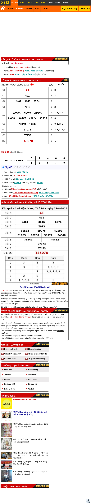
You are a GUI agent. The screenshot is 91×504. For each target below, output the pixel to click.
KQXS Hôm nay (69, 8)
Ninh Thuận (32, 376)
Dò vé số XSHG (10, 355)
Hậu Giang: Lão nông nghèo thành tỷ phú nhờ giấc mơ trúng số (30, 469)
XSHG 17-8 (6, 148)
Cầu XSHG (23, 168)
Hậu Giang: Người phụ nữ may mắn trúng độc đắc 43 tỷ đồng (30, 459)
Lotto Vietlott (9, 385)
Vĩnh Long (32, 371)
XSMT (28, 8)
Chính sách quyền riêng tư (63, 503)
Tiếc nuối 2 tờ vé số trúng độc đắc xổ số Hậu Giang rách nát (29, 437)
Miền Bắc (8, 366)
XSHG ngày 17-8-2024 (30, 77)
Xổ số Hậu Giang (16, 67)
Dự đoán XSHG (19, 172)
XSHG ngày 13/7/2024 (43, 192)
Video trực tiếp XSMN (12, 350)
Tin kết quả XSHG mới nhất (24, 396)
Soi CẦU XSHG (16, 60)
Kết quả (5, 60)
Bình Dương (33, 366)
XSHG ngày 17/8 (21, 63)
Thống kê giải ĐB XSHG (37, 350)
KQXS (17, 179)
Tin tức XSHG (8, 392)
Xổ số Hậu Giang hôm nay (21, 192)
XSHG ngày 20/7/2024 (49, 189)
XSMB (9, 8)
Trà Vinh (7, 371)
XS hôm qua (7, 362)
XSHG (11, 71)
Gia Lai (7, 376)
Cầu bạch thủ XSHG (24, 175)
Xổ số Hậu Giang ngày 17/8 (23, 185)
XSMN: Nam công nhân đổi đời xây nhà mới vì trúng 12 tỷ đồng (30, 409)
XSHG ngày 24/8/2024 (34, 67)
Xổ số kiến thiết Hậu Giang (25, 189)
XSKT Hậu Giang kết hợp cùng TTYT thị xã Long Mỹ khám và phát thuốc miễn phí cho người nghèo (30, 451)
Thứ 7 (12, 81)
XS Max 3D (32, 380)
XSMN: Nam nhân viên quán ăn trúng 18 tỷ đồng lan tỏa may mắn (30, 421)
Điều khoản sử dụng (45, 503)
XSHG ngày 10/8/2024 (24, 71)
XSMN (19, 8)
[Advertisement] (45, 32)
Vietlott (31, 385)
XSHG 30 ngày (17, 148)
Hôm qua (85, 8)
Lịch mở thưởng (34, 345)
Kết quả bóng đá (10, 345)
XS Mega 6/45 (9, 380)
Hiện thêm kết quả (8, 182)
